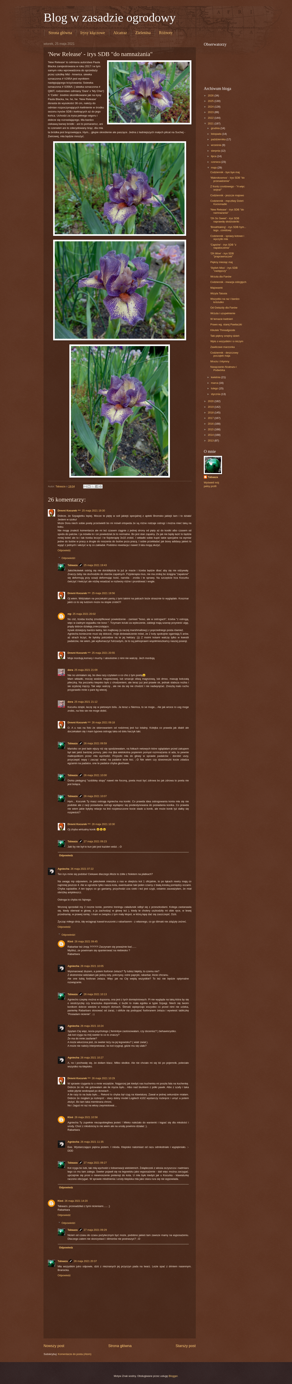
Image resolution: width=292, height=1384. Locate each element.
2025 (211, 100)
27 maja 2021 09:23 (95, 841)
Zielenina (143, 32)
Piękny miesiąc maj (221, 262)
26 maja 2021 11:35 (92, 1141)
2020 (211, 401)
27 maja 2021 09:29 (95, 1229)
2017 (211, 418)
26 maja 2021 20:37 (85, 1261)
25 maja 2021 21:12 (86, 701)
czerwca (216, 161)
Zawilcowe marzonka (222, 346)
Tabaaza (73, 565)
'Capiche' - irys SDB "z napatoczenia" (223, 246)
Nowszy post (54, 1346)
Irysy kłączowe (92, 32)
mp (69, 613)
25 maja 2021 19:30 (93, 510)
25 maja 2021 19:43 (95, 565)
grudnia (215, 128)
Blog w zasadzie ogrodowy (110, 17)
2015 (211, 429)
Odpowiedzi (68, 558)
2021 (211, 123)
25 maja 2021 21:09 (86, 669)
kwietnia (216, 377)
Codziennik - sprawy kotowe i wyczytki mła (227, 237)
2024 (211, 106)
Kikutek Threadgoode (222, 330)
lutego (215, 388)
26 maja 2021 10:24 (92, 1025)
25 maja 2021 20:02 (84, 613)
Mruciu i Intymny (219, 361)
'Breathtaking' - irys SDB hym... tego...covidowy (228, 228)
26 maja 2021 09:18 (103, 722)
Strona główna (60, 32)
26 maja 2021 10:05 (92, 966)
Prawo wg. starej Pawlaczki (226, 324)
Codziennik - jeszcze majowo (227, 195)
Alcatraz (120, 32)
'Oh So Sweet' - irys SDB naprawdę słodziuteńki (224, 220)
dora (70, 669)
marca (215, 382)
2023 (211, 112)
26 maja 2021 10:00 (95, 775)
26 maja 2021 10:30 (103, 824)
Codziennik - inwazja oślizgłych (228, 282)
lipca (214, 156)
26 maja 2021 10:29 (103, 1078)
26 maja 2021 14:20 (76, 1200)
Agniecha (63, 868)
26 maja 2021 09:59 (95, 743)
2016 (211, 423)
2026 (211, 95)
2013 (211, 440)
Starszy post (186, 1346)
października (218, 139)
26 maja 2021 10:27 (92, 1057)
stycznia (216, 394)
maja (214, 167)
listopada (216, 133)
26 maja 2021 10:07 (95, 796)
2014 (211, 434)
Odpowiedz (64, 550)
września (216, 145)
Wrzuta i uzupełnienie (222, 313)
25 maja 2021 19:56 (103, 593)
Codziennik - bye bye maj (225, 172)
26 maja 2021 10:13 (95, 994)
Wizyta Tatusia (218, 293)
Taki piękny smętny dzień (224, 335)
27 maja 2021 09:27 (95, 1162)
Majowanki (216, 287)
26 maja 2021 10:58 (86, 1117)
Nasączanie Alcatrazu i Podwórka (223, 368)
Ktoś (70, 941)
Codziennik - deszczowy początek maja (224, 354)
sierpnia (216, 150)
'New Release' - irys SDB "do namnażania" (227, 211)
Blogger (173, 1376)
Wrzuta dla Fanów (220, 276)
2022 (211, 117)
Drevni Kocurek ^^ (69, 510)
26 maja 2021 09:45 (86, 941)
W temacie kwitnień (221, 318)
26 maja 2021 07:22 (82, 868)
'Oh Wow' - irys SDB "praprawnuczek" (222, 255)
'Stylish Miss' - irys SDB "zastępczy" (223, 269)
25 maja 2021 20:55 (103, 652)
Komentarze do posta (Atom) (74, 1354)
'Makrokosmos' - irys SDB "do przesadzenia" (227, 179)
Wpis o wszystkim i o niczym (226, 341)
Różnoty (166, 32)
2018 (211, 412)
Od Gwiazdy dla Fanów (223, 307)
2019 (211, 406)
